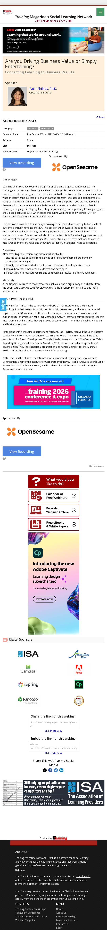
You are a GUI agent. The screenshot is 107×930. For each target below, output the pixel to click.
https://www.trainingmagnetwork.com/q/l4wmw (53, 724)
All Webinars (96, 466)
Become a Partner (66, 920)
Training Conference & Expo (30, 909)
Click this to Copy (53, 730)
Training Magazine (25, 920)
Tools (100, 117)
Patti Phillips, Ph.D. (43, 88)
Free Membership (66, 916)
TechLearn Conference (27, 912)
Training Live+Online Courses (31, 916)
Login (59, 927)
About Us (21, 852)
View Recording (22, 162)
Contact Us (62, 924)
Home (59, 909)
